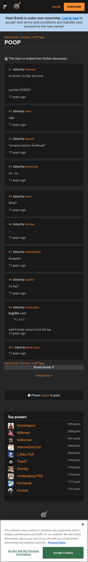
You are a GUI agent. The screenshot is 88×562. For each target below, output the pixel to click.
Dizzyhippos (21, 426)
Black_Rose (33, 347)
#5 (10, 196)
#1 (10, 69)
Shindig (18, 469)
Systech (29, 138)
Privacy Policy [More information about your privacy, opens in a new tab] (56, 542)
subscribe (74, 7)
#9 (10, 307)
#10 (11, 347)
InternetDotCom (24, 447)
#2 (10, 111)
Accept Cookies (63, 552)
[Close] (83, 524)
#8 (10, 279)
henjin (28, 196)
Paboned (30, 69)
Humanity (20, 483)
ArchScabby (32, 307)
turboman (20, 440)
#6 (10, 224)
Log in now (70, 18)
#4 (10, 166)
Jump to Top (44, 375)
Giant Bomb (11, 37)
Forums (25, 37)
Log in (56, 6)
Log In (45, 395)
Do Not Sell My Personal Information (23, 552)
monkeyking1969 (25, 476)
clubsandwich (33, 251)
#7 (10, 251)
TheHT (17, 462)
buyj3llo (29, 279)
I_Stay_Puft (21, 454)
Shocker (29, 224)
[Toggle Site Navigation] (5, 7)
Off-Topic (39, 37)
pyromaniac (32, 166)
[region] (44, 541)
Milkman (19, 433)
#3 (10, 138)
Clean (28, 111)
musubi (18, 490)
